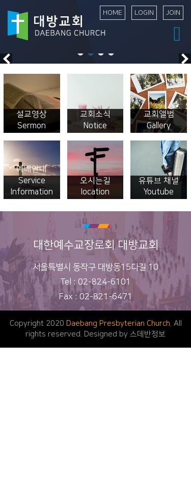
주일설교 (13, 373)
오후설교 (13, 383)
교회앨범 (13, 454)
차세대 (10, 414)
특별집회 (13, 404)
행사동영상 (16, 465)
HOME (112, 13)
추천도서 (13, 444)
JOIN (173, 13)
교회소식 (13, 434)
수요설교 (13, 393)
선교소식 (13, 475)
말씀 (6, 363)
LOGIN (144, 13)
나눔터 (10, 424)
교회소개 (13, 353)
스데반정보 (148, 334)
